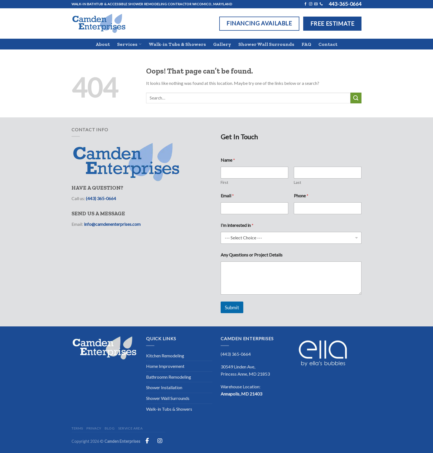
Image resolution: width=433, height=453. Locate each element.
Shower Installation (164, 387)
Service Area (130, 428)
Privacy (93, 428)
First (224, 182)
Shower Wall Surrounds (266, 44)
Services (129, 44)
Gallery (222, 44)
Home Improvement (165, 366)
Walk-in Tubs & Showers (177, 44)
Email (227, 195)
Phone (301, 195)
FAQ (306, 44)
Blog (110, 428)
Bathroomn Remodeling (168, 376)
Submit (232, 307)
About (103, 44)
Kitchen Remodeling (165, 355)
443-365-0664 (345, 4)
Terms (77, 428)
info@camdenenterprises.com (112, 224)
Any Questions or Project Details (251, 254)
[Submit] (355, 98)
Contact (327, 44)
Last (297, 182)
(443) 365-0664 (101, 198)
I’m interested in (237, 225)
